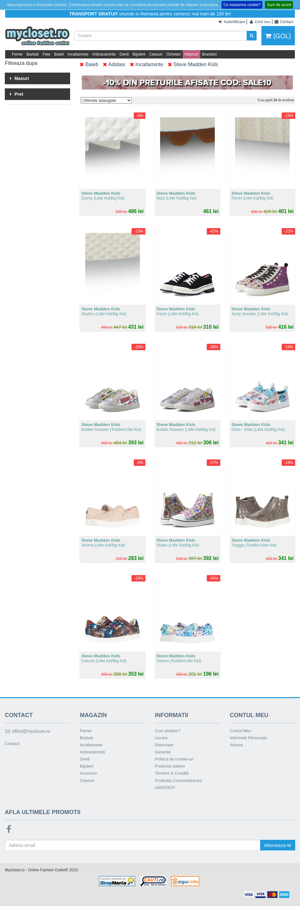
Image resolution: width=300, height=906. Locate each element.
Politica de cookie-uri (174, 759)
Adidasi (114, 64)
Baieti (59, 54)
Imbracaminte (104, 54)
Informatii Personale (248, 737)
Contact (12, 743)
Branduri (209, 54)
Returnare (164, 744)
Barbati (32, 54)
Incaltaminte (78, 54)
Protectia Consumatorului (178, 780)
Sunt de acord (279, 5)
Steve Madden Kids (193, 64)
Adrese (236, 744)
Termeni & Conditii (172, 773)
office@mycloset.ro (27, 731)
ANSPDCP (165, 787)
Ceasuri (155, 54)
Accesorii (88, 773)
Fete (46, 54)
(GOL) (278, 36)
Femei (17, 54)
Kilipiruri (191, 54)
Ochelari (173, 54)
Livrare (161, 737)
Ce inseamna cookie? (241, 5)
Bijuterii (139, 54)
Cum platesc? (167, 730)
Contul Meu (240, 730)
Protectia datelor (170, 766)
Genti (124, 54)
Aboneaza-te (277, 845)
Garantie (163, 752)
